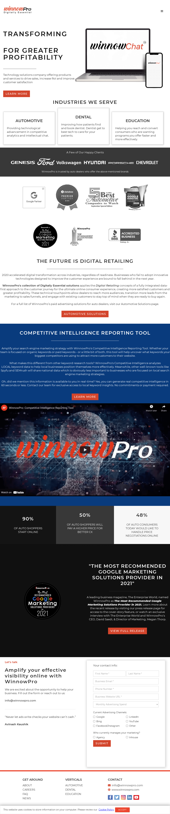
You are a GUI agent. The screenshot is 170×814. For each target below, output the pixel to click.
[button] (162, 11)
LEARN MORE (17, 93)
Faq (25, 794)
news (27, 798)
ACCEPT (122, 810)
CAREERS (29, 789)
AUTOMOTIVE (74, 785)
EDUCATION (73, 794)
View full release (127, 630)
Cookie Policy (106, 809)
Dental (70, 789)
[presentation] (117, 756)
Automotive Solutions (85, 314)
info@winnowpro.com (20, 700)
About (27, 785)
